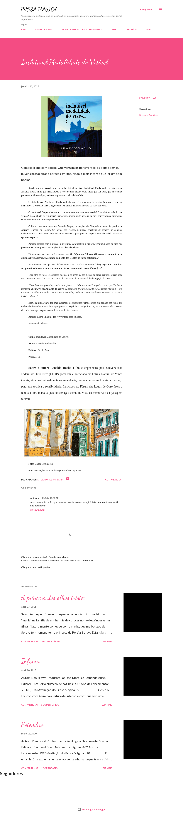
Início (23, 29)
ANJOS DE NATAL (44, 29)
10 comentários (50, 641)
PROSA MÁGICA (39, 9)
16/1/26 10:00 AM (50, 498)
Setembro (32, 725)
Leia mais (107, 641)
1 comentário (49, 768)
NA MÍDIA (132, 29)
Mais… (149, 29)
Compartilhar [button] (147, 98)
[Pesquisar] (146, 9)
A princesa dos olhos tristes (53, 598)
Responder (37, 510)
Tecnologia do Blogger (91, 809)
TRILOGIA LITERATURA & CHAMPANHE (82, 29)
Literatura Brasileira (148, 115)
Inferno (30, 661)
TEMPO (114, 29)
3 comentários (50, 704)
